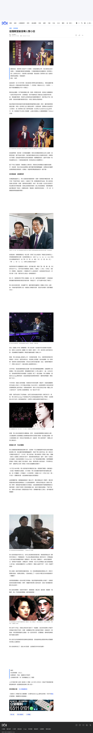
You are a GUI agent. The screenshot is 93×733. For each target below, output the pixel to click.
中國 (49, 23)
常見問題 (30, 729)
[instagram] (80, 725)
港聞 (10, 23)
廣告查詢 (20, 729)
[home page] (4, 23)
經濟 (68, 23)
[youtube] (83, 725)
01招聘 (14, 729)
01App (24, 729)
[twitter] (90, 725)
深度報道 (15, 28)
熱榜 (40, 23)
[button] (76, 35)
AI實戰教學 (22, 23)
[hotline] (31, 705)
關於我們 (9, 729)
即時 (28, 23)
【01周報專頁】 (23, 689)
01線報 (3, 729)
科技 (54, 23)
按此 (52, 694)
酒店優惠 (34, 23)
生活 (58, 23)
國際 (44, 23)
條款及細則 (48, 729)
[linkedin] (87, 725)
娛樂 (15, 23)
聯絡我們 (36, 729)
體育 (63, 23)
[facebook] (76, 725)
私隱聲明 (42, 729)
